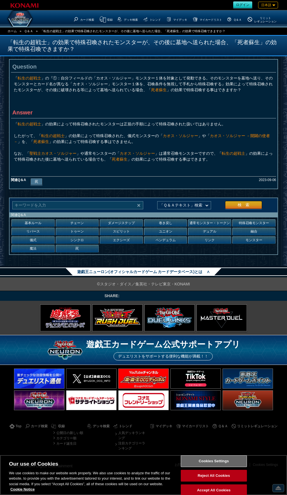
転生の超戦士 (29, 78)
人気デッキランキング (131, 435)
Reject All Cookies (214, 475)
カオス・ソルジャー (180, 135)
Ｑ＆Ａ (28, 31)
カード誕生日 (66, 443)
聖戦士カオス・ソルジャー (53, 153)
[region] (143, 475)
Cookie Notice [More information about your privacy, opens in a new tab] (22, 489)
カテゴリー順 (66, 438)
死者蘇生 (159, 90)
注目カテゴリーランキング (131, 445)
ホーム (12, 31)
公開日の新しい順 (69, 433)
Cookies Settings (214, 461)
